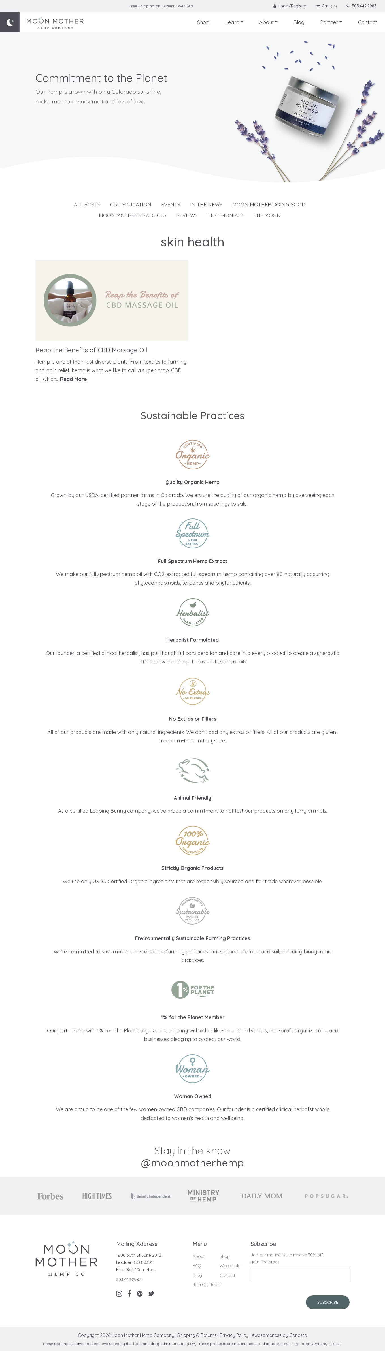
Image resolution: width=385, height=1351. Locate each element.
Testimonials (226, 215)
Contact (367, 22)
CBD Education (130, 204)
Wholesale (230, 1265)
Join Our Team (207, 1284)
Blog (298, 22)
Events (170, 204)
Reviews (187, 215)
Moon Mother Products (132, 215)
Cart (323, 5)
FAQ (197, 1265)
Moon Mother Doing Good (268, 204)
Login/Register (290, 5)
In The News (206, 204)
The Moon (267, 215)
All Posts (87, 204)
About (266, 22)
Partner (329, 22)
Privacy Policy (234, 1335)
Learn (232, 22)
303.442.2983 (361, 5)
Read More (73, 379)
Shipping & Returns (197, 1335)
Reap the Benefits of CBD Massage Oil (91, 350)
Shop (203, 22)
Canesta (298, 1335)
